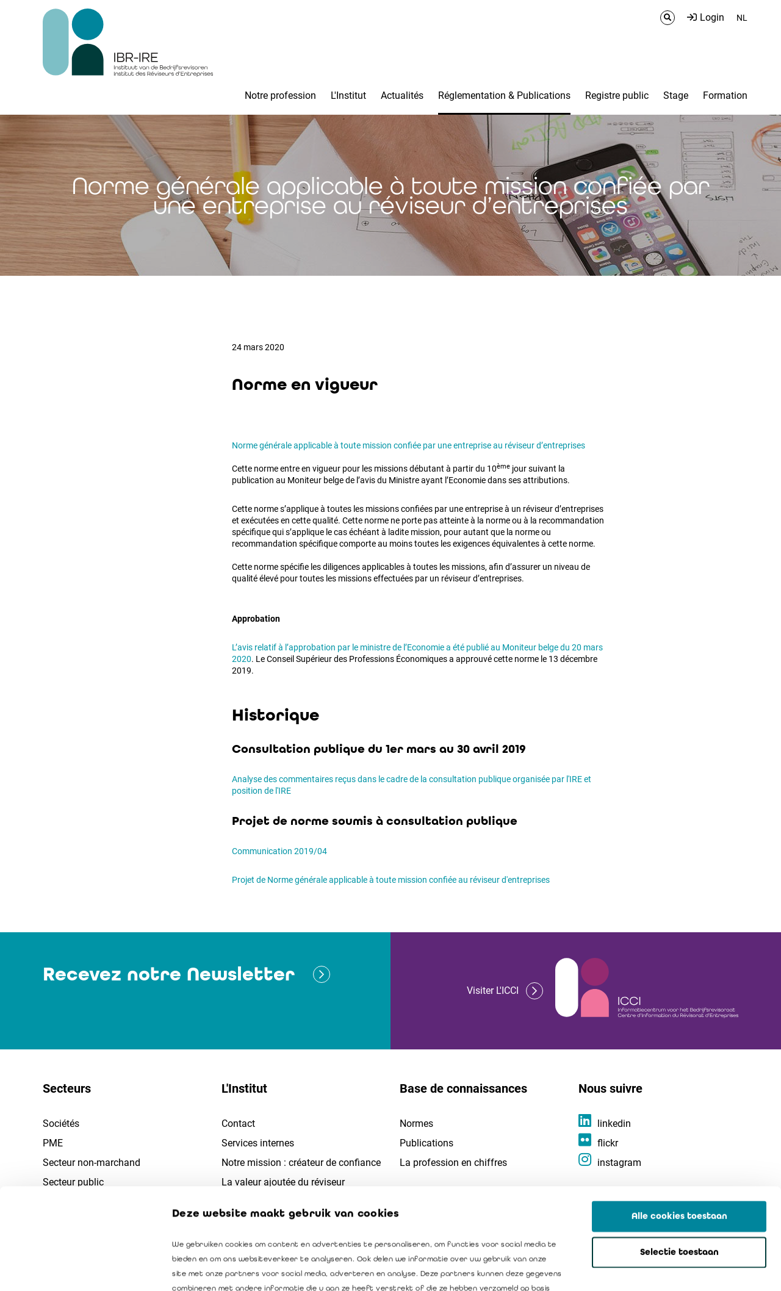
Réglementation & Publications (504, 95)
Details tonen (696, 1267)
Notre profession (280, 95)
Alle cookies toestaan (679, 1115)
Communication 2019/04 (279, 851)
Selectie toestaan (679, 1151)
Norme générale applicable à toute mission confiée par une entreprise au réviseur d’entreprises (408, 445)
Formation (725, 95)
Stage (675, 95)
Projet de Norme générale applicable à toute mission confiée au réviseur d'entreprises (391, 880)
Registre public (617, 95)
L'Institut (348, 95)
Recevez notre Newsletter (169, 974)
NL (741, 18)
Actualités (402, 95)
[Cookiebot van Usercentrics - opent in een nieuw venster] (79, 1267)
